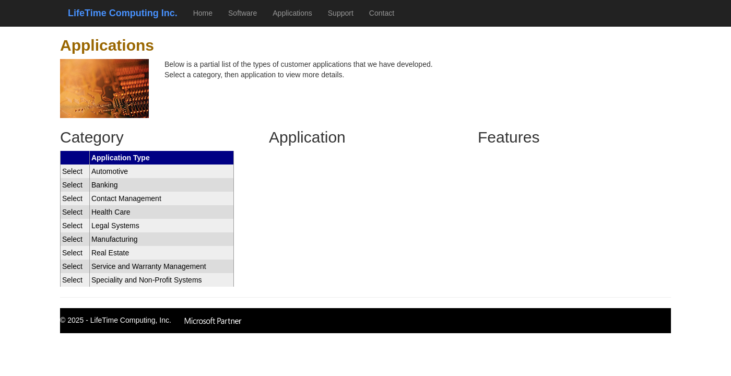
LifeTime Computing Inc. (123, 13)
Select (72, 171)
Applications (292, 13)
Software (242, 13)
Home (203, 13)
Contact (381, 13)
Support (340, 13)
